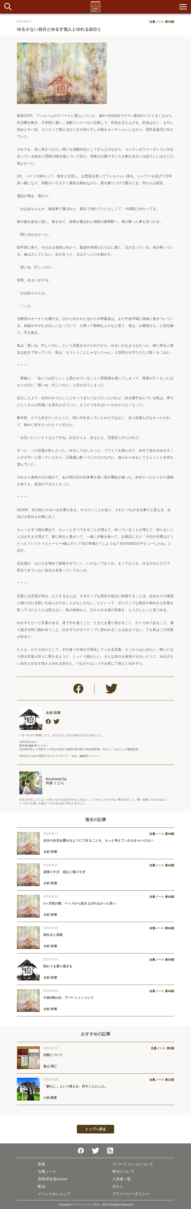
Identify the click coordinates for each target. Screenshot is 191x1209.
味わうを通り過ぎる (57, 966)
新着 (41, 1164)
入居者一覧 (121, 1179)
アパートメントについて (132, 1164)
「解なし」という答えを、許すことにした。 (75, 1086)
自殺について (53, 1055)
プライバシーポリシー (130, 1194)
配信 (41, 1186)
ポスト (117, 1186)
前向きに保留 (53, 935)
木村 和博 (53, 713)
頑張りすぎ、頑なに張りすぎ (64, 872)
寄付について (123, 1171)
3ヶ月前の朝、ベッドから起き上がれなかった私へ (79, 903)
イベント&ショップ (54, 1194)
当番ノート (47, 1171)
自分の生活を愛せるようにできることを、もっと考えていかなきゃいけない (98, 840)
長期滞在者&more (52, 1179)
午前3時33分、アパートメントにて (68, 998)
